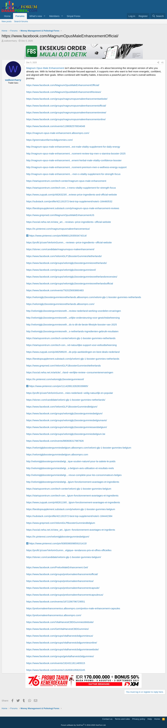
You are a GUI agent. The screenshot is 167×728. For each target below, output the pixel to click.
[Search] (158, 16)
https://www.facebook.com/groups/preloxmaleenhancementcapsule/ (62, 587)
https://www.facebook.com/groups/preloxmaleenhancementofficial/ (62, 574)
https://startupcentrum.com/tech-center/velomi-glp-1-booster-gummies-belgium (68, 488)
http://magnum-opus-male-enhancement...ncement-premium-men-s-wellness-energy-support (76, 167)
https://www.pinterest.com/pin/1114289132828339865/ (57, 386)
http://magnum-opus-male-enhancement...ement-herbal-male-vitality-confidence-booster (73, 160)
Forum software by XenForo (83, 725)
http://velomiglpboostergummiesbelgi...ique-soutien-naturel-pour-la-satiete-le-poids (70, 461)
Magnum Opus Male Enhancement (45, 68)
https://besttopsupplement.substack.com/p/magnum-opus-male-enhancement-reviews (72, 208)
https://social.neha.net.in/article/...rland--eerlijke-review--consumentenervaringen (69, 372)
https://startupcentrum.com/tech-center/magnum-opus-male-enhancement (66, 180)
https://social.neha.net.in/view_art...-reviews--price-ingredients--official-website (68, 222)
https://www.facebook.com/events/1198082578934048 (55, 126)
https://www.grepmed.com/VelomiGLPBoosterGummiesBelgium (60, 522)
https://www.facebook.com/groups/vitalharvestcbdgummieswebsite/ (62, 649)
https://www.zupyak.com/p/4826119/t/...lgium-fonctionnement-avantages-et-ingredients (73, 502)
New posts (7, 21)
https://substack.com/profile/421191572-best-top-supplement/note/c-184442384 (69, 516)
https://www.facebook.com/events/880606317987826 (55, 440)
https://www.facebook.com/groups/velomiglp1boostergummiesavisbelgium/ (66, 427)
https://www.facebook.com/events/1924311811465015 (55, 663)
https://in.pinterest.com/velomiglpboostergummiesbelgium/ (57, 536)
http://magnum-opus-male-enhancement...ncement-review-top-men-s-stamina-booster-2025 (76, 153)
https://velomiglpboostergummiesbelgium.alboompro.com (57, 454)
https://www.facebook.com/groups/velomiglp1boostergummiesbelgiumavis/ (66, 420)
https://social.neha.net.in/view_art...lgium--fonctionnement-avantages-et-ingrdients (70, 529)
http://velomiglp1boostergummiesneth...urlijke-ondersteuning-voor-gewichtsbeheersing (73, 317)
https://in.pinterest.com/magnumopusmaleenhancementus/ (58, 228)
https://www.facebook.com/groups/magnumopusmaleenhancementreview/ (66, 112)
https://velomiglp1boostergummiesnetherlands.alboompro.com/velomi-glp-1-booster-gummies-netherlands (83, 297)
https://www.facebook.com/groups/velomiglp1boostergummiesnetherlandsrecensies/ (71, 276)
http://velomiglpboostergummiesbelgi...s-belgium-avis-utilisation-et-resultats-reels (70, 468)
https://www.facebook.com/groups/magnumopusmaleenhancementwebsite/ (66, 98)
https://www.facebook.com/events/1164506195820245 (55, 670)
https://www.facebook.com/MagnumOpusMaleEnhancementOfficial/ (62, 85)
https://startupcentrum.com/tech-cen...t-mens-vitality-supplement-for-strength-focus (71, 187)
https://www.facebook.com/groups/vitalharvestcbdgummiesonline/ (61, 642)
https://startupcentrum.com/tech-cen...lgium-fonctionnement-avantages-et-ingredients (72, 495)
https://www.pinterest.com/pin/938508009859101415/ (56, 543)
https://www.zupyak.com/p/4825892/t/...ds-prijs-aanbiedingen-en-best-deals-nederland (73, 351)
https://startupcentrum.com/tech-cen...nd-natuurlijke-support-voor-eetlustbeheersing (71, 345)
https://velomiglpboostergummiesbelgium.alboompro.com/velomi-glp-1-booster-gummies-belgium (78, 447)
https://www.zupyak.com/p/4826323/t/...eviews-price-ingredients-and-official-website (71, 194)
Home (7, 16)
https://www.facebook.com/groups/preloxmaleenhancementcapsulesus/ (64, 594)
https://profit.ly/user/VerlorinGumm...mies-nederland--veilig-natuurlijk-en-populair (69, 393)
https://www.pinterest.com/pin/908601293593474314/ (56, 235)
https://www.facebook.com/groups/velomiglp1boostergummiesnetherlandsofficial (69, 283)
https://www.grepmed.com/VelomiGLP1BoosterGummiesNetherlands (63, 365)
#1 (162, 62)
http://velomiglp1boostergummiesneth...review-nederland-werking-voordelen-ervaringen (73, 310)
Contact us (107, 719)
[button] (44, 16)
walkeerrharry (10, 41)
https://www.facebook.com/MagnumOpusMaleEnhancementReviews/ (63, 92)
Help (150, 719)
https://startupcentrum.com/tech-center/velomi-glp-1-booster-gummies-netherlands (70, 338)
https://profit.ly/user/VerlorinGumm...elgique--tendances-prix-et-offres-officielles (68, 550)
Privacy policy (138, 719)
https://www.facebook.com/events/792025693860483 (55, 290)
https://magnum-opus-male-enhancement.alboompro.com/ (57, 133)
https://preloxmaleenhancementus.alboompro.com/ (53, 615)
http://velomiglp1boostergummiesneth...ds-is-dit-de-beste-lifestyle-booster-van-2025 (71, 324)
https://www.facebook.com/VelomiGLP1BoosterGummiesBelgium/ (61, 406)
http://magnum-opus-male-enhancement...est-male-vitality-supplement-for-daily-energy (73, 146)
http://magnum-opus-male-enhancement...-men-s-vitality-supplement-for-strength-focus (73, 174)
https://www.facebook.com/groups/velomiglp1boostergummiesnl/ (61, 269)
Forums (19, 16)
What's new (35, 16)
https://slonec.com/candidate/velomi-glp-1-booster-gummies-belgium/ (63, 557)
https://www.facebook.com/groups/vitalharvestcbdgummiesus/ (59, 635)
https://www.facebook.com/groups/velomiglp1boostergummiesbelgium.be (65, 434)
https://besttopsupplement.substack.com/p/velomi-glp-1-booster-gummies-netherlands (72, 358)
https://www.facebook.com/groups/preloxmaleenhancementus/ (60, 581)
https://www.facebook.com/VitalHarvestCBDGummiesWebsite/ (60, 622)
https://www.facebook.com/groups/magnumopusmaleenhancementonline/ (66, 119)
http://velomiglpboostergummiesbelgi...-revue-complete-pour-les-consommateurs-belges (73, 475)
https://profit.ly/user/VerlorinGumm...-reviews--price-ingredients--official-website (69, 242)
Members (54, 16)
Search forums (21, 21)
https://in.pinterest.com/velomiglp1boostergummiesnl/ (55, 379)
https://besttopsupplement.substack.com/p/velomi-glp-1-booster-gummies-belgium (70, 509)
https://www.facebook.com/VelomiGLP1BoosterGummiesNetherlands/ (64, 256)
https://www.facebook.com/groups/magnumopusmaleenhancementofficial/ (66, 105)
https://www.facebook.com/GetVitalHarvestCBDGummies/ (57, 629)
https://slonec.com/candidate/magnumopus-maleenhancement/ (60, 249)
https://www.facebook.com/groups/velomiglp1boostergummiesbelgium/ (64, 413)
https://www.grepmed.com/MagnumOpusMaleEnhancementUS (60, 215)
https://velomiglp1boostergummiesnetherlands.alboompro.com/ (60, 304)
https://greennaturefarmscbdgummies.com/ (49, 139)
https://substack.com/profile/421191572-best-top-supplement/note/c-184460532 (69, 201)
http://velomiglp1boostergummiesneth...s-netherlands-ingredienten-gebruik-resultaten (72, 331)
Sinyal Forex (73, 16)
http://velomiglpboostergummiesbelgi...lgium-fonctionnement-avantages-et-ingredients (72, 481)
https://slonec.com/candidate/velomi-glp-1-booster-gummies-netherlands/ (65, 399)
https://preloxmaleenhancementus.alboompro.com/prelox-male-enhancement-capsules (73, 608)
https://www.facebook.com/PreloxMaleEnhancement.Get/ (57, 567)
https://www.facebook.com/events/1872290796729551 (55, 601)
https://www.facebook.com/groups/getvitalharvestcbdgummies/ (60, 656)
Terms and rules (122, 719)
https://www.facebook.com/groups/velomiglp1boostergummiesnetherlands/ (66, 263)
